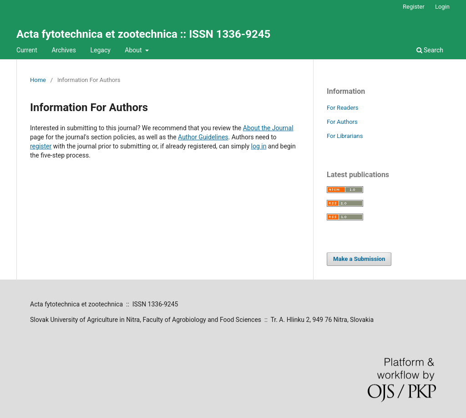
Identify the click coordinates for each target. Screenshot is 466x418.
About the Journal (268, 128)
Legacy (100, 50)
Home (38, 79)
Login (442, 6)
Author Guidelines (203, 137)
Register (414, 6)
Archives (63, 50)
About (134, 50)
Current (26, 50)
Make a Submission (359, 258)
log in (259, 146)
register (40, 146)
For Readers (343, 107)
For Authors (342, 121)
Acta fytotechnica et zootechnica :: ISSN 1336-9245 (143, 34)
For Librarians (345, 136)
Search (429, 50)
